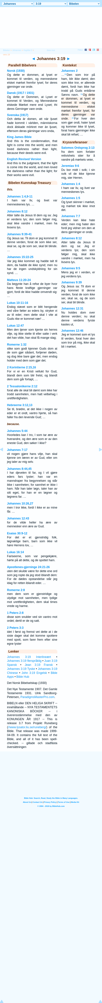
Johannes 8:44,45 (19, 468)
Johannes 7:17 (17, 450)
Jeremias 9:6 (70, 166)
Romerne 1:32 (16, 344)
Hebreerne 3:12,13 (19, 405)
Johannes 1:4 (70, 184)
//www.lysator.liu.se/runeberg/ (27, 727)
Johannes (16, 50)
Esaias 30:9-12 (17, 533)
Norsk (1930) (16, 70)
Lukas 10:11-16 (17, 302)
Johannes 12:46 (72, 330)
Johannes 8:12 (17, 211)
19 (81, 94)
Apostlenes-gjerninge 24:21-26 (28, 567)
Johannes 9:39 (71, 282)
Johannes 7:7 (70, 216)
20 (73, 118)
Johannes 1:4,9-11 (20, 196)
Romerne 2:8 (16, 590)
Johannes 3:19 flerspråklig (24, 660)
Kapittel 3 (28, 50)
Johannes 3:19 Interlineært (29, 657)
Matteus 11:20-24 (19, 280)
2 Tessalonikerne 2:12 (22, 386)
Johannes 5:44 (17, 431)
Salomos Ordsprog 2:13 (77, 147)
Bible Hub (22, 676)
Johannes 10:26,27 (20, 503)
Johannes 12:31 (72, 308)
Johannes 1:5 (70, 198)
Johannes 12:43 (18, 518)
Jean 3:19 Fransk (39, 664)
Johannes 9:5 (70, 268)
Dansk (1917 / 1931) (20, 93)
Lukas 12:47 (15, 325)
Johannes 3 (69, 70)
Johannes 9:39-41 (19, 234)
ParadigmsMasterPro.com (37, 697)
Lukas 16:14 (15, 552)
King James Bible (19, 137)
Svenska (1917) (17, 115)
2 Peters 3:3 (15, 627)
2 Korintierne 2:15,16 (21, 367)
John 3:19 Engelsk (34, 673)
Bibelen (6, 50)
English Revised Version (24, 159)
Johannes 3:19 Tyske (21, 669)
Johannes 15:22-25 (20, 257)
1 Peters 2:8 (15, 613)
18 (65, 74)
